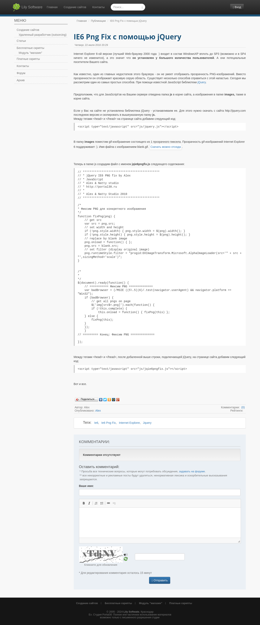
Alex (98, 410)
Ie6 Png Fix (108, 422)
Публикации (98, 20)
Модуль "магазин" (30, 52)
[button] (84, 503)
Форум (21, 73)
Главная (52, 7)
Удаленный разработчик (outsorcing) (42, 34)
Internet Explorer (129, 422)
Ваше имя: (86, 486)
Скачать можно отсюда (166, 146)
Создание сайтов (75, 7)
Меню (20, 20)
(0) (242, 407)
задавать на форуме (192, 471)
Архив (21, 80)
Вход (237, 7)
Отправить (160, 580)
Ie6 (96, 422)
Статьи (21, 40)
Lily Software (27, 7)
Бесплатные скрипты (30, 48)
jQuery (201, 82)
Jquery (147, 422)
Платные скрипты (28, 59)
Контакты (98, 7)
